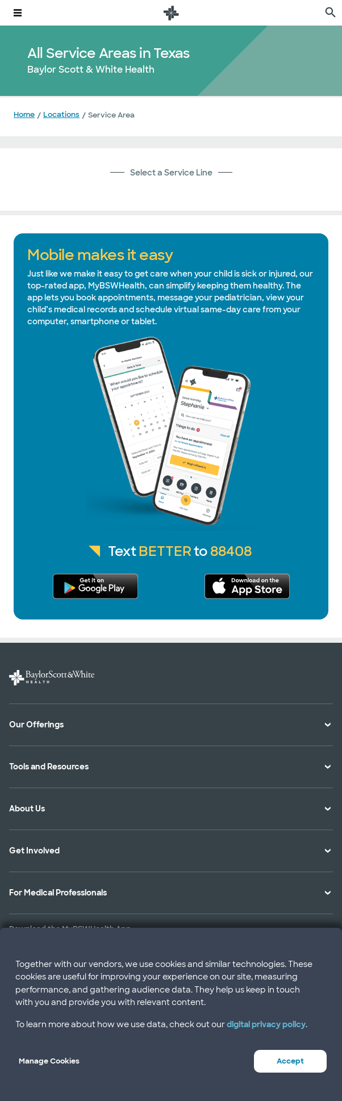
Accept (290, 1061)
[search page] (330, 13)
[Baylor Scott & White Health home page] (171, 13)
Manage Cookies (49, 1061)
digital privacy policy (266, 1024)
